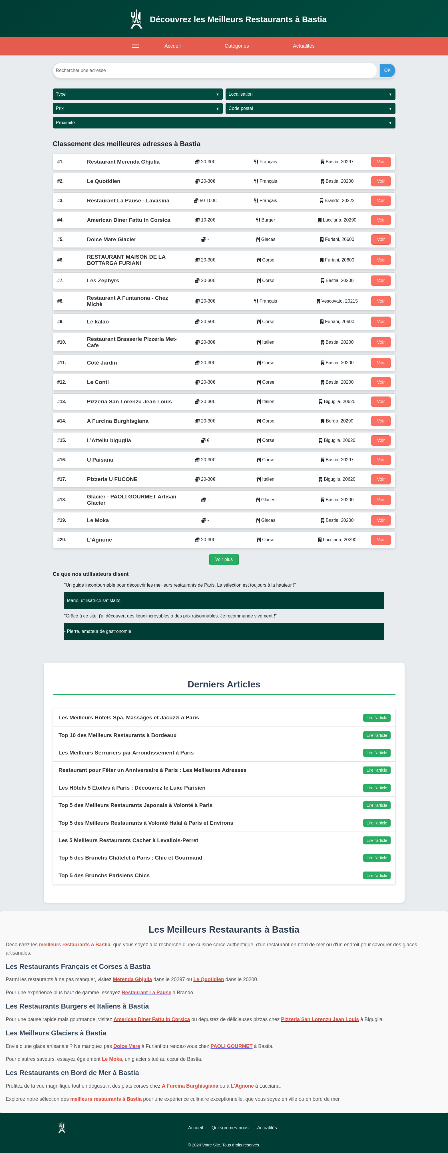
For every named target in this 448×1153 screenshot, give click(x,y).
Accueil (172, 46)
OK (387, 70)
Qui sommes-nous (230, 1127)
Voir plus (224, 559)
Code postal (241, 108)
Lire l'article (377, 717)
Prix (60, 108)
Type (61, 94)
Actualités (304, 46)
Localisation (241, 94)
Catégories (237, 46)
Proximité (65, 122)
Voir (381, 161)
